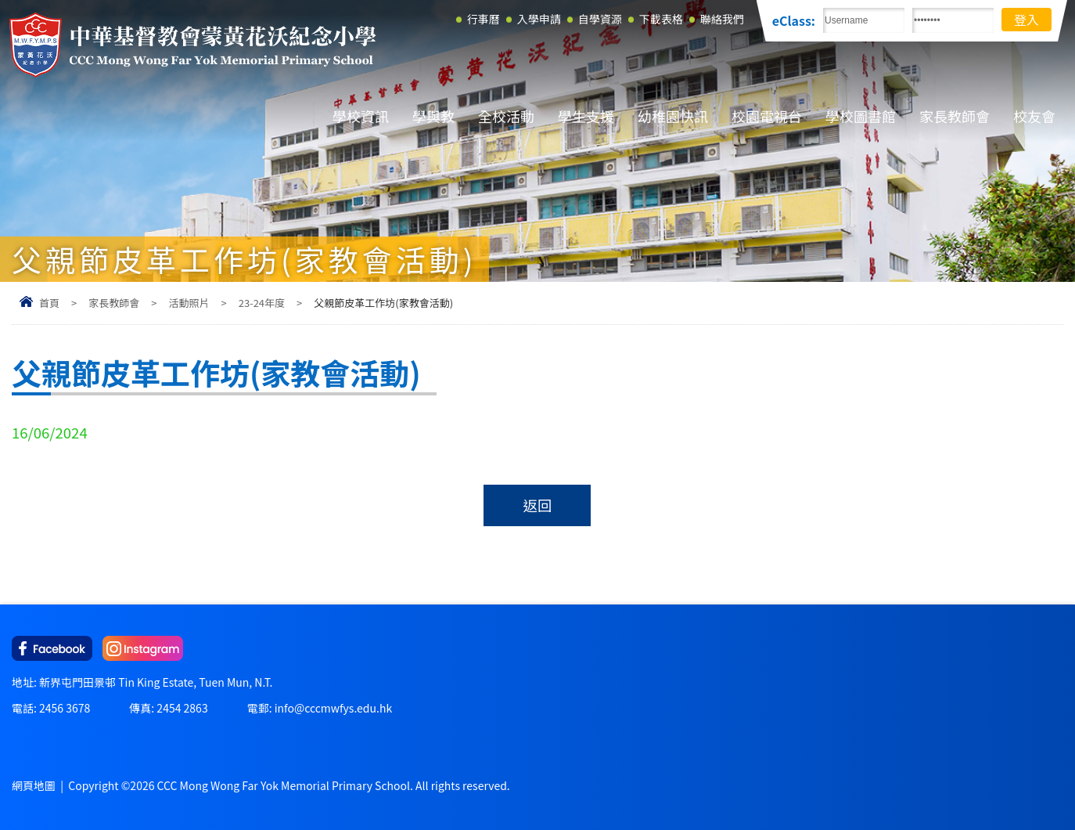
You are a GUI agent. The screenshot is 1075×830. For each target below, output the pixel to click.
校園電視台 (767, 116)
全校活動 (506, 116)
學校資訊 (361, 116)
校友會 (1034, 116)
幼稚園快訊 (673, 116)
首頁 (49, 302)
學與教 (433, 116)
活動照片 (188, 302)
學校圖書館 (860, 116)
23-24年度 (262, 302)
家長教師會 (954, 116)
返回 (537, 505)
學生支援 (586, 116)
